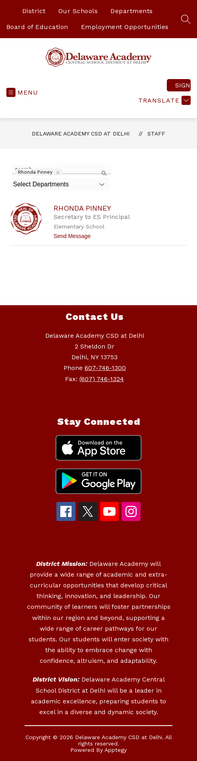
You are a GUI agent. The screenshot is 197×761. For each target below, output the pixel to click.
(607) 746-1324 (101, 379)
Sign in (183, 85)
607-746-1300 (105, 368)
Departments (131, 11)
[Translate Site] (163, 100)
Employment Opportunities (125, 27)
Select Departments (41, 184)
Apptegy (115, 750)
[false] (61, 169)
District (34, 11)
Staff (156, 133)
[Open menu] (22, 92)
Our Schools (78, 11)
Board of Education (37, 27)
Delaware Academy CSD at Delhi (80, 133)
